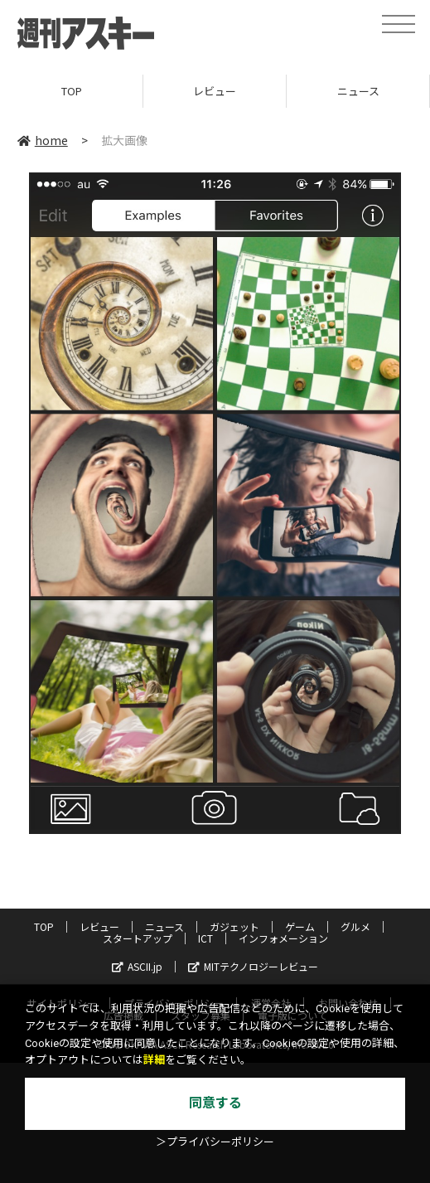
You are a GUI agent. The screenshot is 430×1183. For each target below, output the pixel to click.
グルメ (355, 926)
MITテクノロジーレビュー (253, 966)
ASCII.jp (137, 966)
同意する (215, 1103)
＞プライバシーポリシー (215, 1142)
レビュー (214, 91)
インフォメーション (283, 938)
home (42, 140)
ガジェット (234, 926)
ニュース (358, 91)
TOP (71, 91)
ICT (205, 938)
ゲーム (300, 926)
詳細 (154, 1060)
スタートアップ (137, 938)
